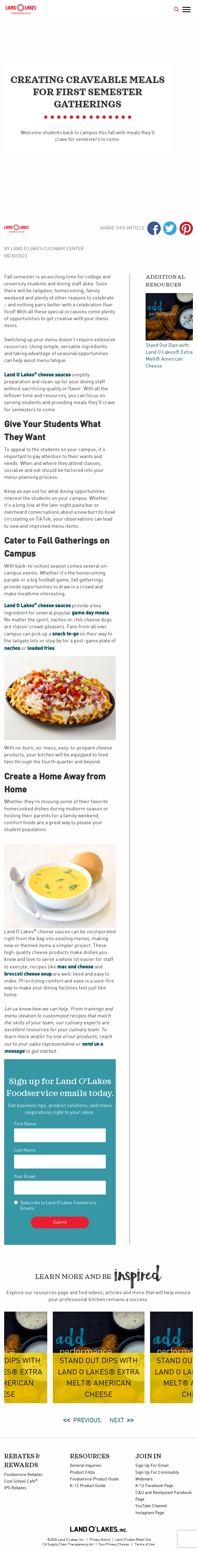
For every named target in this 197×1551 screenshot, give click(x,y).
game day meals (90, 612)
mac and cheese (75, 966)
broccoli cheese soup (28, 974)
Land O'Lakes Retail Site (133, 1540)
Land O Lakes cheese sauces (37, 374)
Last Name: (25, 1150)
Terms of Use (144, 1544)
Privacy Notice (100, 1540)
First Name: (25, 1124)
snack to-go (65, 633)
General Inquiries (85, 1466)
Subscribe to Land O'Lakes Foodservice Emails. (58, 1206)
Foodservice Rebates (23, 1475)
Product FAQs (82, 1472)
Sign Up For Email (152, 1466)
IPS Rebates (15, 1488)
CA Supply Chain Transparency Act (68, 1544)
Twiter (170, 228)
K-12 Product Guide (88, 1486)
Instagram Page (149, 1513)
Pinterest (186, 228)
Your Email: (25, 1176)
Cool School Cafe (21, 1481)
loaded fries (40, 648)
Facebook (154, 228)
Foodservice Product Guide (94, 1479)
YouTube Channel (151, 1506)
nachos (12, 648)
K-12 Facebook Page (154, 1486)
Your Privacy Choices (114, 1544)
